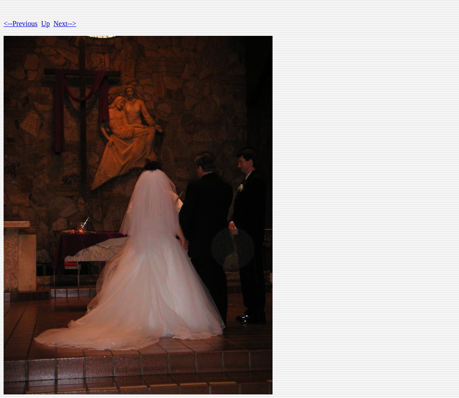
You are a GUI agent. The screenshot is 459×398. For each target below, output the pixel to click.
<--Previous (21, 23)
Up (45, 23)
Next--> (64, 23)
